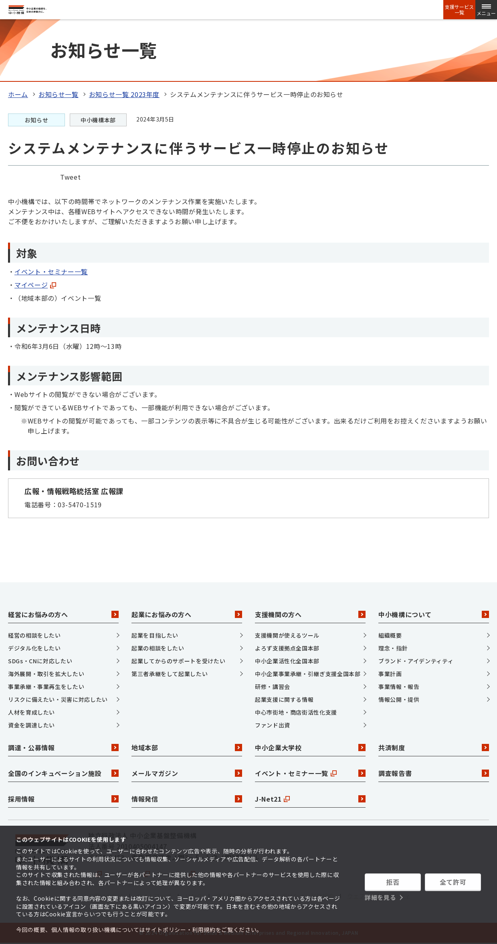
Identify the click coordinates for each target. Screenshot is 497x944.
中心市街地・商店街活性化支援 (296, 712)
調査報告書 (433, 773)
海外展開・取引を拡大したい (46, 674)
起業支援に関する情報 (284, 699)
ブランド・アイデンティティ (415, 661)
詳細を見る (380, 897)
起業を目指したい (154, 635)
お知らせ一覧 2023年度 (124, 94)
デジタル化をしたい (34, 648)
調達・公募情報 (63, 747)
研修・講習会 (272, 687)
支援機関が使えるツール (287, 635)
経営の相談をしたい (34, 635)
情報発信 (186, 799)
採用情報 (63, 799)
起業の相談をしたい (157, 648)
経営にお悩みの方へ (63, 614)
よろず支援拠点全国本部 (287, 648)
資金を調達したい (31, 725)
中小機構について (433, 614)
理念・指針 (393, 648)
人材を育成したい (31, 712)
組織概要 (390, 635)
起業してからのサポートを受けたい (178, 661)
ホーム (18, 94)
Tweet (70, 177)
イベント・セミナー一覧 (51, 271)
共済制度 (433, 747)
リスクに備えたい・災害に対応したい (58, 699)
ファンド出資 (272, 725)
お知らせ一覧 (58, 94)
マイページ (35, 285)
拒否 (392, 882)
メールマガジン (186, 773)
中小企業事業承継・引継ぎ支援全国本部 (308, 674)
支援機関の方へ (310, 614)
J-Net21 (310, 799)
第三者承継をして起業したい (169, 674)
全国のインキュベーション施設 (63, 773)
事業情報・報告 (398, 687)
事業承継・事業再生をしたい (46, 687)
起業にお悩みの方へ (186, 614)
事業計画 (390, 674)
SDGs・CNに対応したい (40, 661)
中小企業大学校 (310, 747)
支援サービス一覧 (459, 9)
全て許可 (453, 882)
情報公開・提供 (398, 699)
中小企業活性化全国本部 (287, 661)
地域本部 (186, 747)
